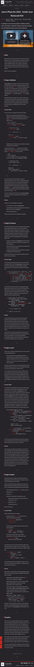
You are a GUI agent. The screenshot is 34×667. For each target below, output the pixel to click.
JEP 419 (5, 288)
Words (4, 5)
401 (17, 207)
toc (1, 642)
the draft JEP (16, 606)
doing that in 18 (20, 264)
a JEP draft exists (20, 205)
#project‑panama (27, 19)
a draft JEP (18, 209)
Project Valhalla (7, 83)
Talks (21, 5)
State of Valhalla (25, 193)
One (28, 387)
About (26, 5)
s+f (1, 646)
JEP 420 (19, 579)
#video (2, 19)
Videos (10, 5)
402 (21, 207)
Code (16, 5)
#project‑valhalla (10, 20)
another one (20, 391)
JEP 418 (8, 379)
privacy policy (27, 43)
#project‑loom (18, 19)
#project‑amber (9, 19)
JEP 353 (7, 377)
